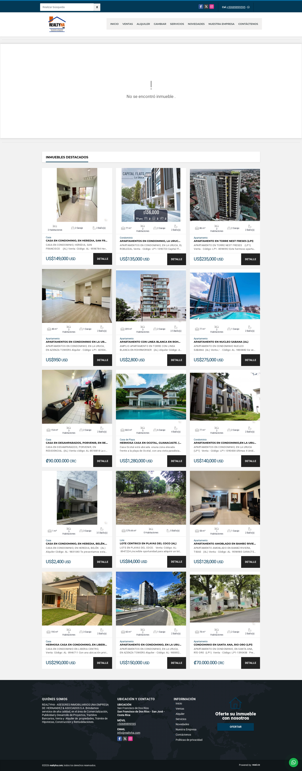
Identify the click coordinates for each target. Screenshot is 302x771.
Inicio (114, 23)
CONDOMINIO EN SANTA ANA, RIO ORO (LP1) (223, 644)
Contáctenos (248, 23)
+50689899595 (236, 7)
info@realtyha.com (128, 732)
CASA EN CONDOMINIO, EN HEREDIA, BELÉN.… (76, 543)
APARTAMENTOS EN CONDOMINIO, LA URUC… (150, 241)
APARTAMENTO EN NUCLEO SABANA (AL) (221, 341)
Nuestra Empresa (222, 23)
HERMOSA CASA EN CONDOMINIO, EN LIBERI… (76, 644)
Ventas (127, 23)
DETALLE (102, 258)
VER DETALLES (77, 195)
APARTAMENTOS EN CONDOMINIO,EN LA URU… (225, 442)
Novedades (196, 23)
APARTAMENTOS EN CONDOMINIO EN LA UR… (76, 341)
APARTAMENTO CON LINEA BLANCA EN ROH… (150, 341)
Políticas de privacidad (189, 739)
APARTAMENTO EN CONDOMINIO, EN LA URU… (150, 644)
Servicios (177, 23)
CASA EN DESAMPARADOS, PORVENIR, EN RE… (77, 442)
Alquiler (143, 23)
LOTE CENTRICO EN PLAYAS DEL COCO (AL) (148, 543)
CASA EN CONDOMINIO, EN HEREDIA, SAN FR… (76, 240)
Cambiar (160, 23)
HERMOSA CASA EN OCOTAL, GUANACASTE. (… (150, 442)
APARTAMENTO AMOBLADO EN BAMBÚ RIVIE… (225, 543)
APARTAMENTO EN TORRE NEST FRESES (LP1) (223, 241)
